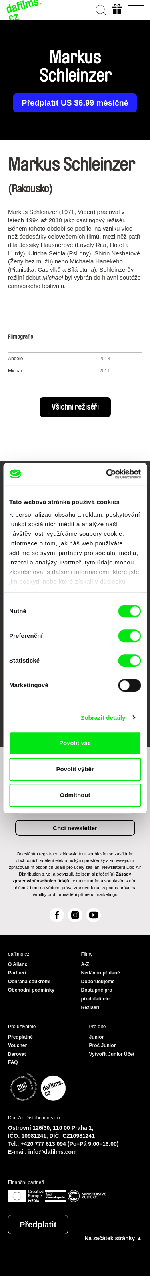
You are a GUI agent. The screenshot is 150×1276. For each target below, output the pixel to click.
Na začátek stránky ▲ (113, 1238)
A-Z (85, 964)
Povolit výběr (75, 769)
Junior (96, 1037)
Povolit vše (75, 742)
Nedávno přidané (100, 973)
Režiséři (90, 1007)
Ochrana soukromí (29, 981)
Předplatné (20, 1037)
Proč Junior (102, 1045)
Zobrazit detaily (103, 717)
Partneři (17, 973)
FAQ (13, 1062)
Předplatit (38, 1224)
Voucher (17, 1045)
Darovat (17, 1054)
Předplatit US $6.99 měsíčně (75, 102)
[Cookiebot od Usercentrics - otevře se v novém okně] (107, 474)
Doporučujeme (98, 981)
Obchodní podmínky (31, 990)
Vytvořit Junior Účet (112, 1054)
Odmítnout (75, 795)
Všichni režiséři (75, 407)
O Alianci (18, 964)
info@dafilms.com (52, 1152)
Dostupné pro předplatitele (96, 994)
